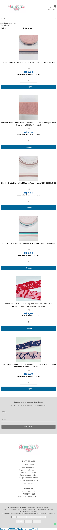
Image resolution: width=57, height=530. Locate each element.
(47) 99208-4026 (28, 494)
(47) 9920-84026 (28, 491)
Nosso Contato (28, 483)
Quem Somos (28, 465)
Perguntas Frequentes (28, 478)
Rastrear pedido (28, 467)
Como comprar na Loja (28, 475)
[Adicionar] (35, 80)
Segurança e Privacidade (28, 470)
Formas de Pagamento (28, 480)
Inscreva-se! (28, 427)
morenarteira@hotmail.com (29, 497)
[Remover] (22, 80)
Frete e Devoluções (28, 472)
